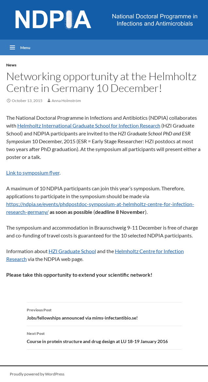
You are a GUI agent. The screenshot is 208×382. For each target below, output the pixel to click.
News (11, 64)
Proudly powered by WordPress (37, 374)
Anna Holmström (66, 100)
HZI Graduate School (72, 251)
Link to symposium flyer (32, 172)
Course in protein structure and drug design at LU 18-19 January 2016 (104, 337)
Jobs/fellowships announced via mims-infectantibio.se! (104, 313)
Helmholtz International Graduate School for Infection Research (88, 125)
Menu (25, 47)
